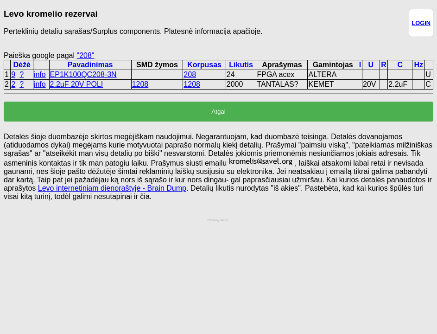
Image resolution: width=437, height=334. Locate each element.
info (40, 74)
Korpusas (204, 65)
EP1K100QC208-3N (83, 74)
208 (190, 74)
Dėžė (21, 65)
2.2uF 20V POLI (76, 84)
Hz (418, 65)
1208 (140, 84)
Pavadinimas (90, 65)
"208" (85, 55)
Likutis (241, 65)
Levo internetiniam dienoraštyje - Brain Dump (112, 188)
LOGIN (421, 22)
